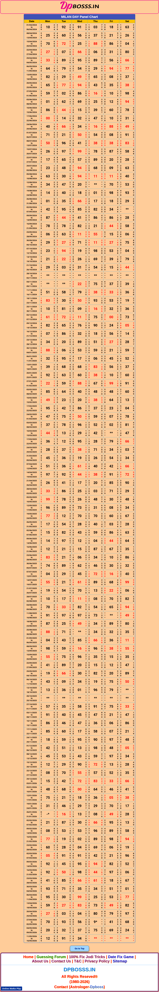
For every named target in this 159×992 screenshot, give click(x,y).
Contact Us (61, 961)
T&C (77, 961)
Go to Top (79, 948)
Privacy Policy (97, 961)
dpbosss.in (79, 969)
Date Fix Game (121, 957)
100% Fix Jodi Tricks (87, 957)
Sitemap (120, 961)
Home (28, 957)
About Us (40, 961)
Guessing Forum (51, 957)
